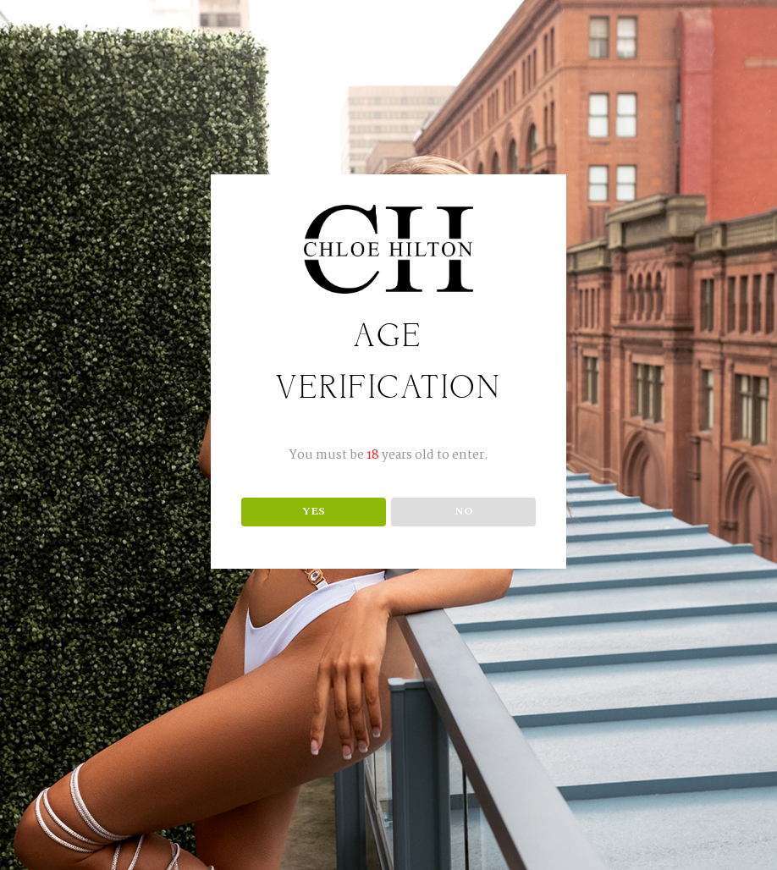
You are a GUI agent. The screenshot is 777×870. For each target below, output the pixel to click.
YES (313, 511)
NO (464, 511)
